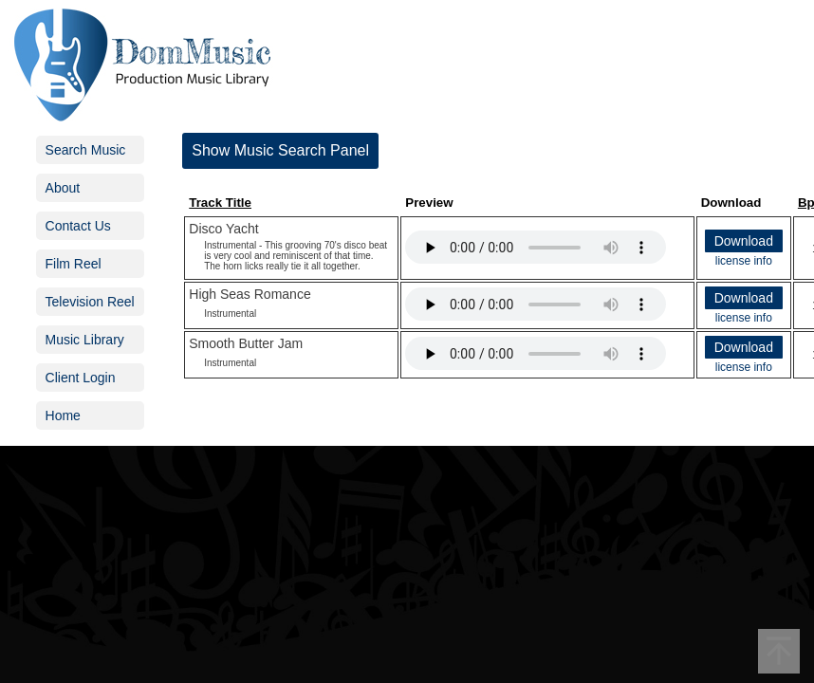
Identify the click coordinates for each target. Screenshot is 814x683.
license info (743, 261)
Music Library (85, 339)
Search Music (86, 149)
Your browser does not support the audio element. (535, 247)
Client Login (81, 377)
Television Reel (90, 301)
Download (743, 241)
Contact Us (78, 225)
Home (63, 415)
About (63, 187)
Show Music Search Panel (280, 150)
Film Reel (74, 263)
